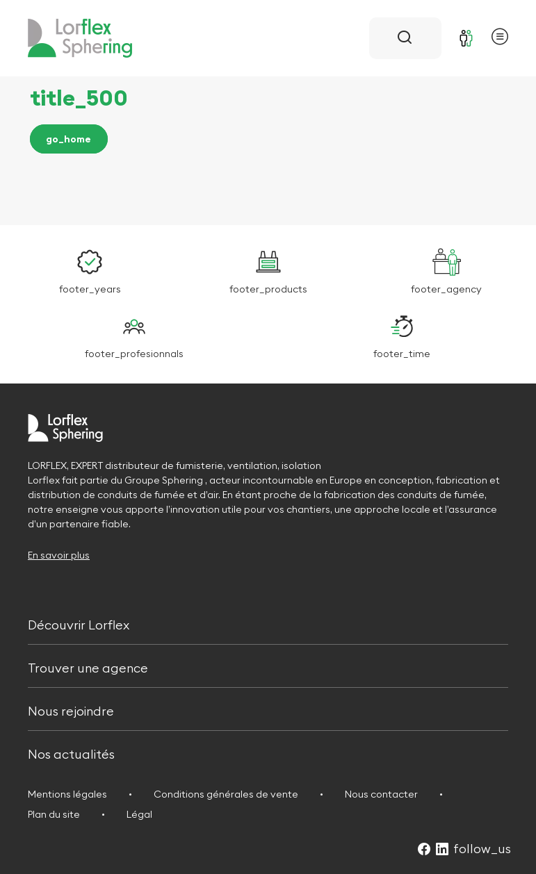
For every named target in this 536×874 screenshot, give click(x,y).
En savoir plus (59, 555)
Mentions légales (67, 794)
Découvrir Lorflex (78, 623)
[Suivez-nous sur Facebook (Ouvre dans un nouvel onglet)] (424, 850)
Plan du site (54, 814)
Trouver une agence (88, 666)
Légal (139, 814)
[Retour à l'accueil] (80, 38)
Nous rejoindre (71, 709)
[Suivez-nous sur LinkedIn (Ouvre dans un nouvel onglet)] (442, 850)
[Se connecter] (466, 38)
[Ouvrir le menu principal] (500, 38)
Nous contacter (381, 794)
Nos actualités (71, 753)
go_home (68, 139)
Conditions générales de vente (226, 794)
